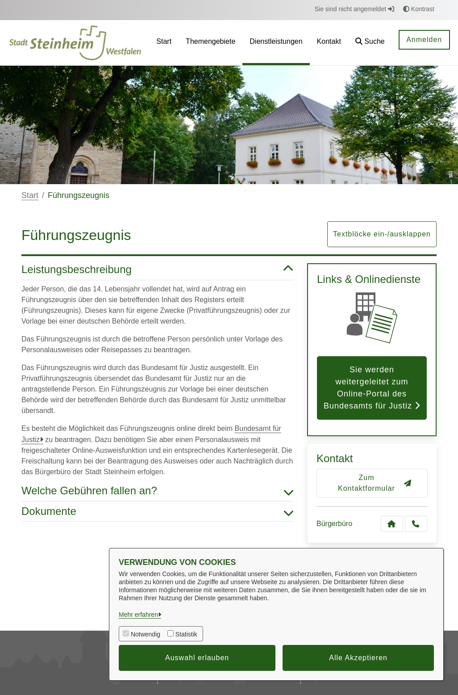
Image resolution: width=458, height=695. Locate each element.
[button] (370, 42)
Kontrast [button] (418, 9)
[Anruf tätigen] (416, 524)
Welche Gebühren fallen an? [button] (157, 490)
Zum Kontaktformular (375, 483)
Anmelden (424, 39)
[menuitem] (164, 42)
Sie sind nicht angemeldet (354, 9)
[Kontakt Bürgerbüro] (392, 524)
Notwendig (145, 634)
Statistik (186, 634)
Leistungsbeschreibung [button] (157, 269)
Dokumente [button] (157, 511)
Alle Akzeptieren (358, 657)
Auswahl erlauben (197, 657)
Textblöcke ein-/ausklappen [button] (382, 234)
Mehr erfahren (138, 614)
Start (29, 195)
